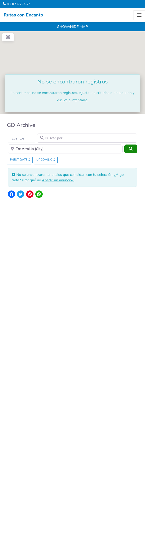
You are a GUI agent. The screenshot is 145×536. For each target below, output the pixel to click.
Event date (19, 160)
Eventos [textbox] (18, 138)
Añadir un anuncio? (58, 180)
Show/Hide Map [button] (72, 26)
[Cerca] (65, 149)
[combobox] (21, 138)
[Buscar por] (87, 138)
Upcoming (45, 160)
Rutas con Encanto (23, 15)
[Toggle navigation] (139, 15)
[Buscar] (130, 149)
